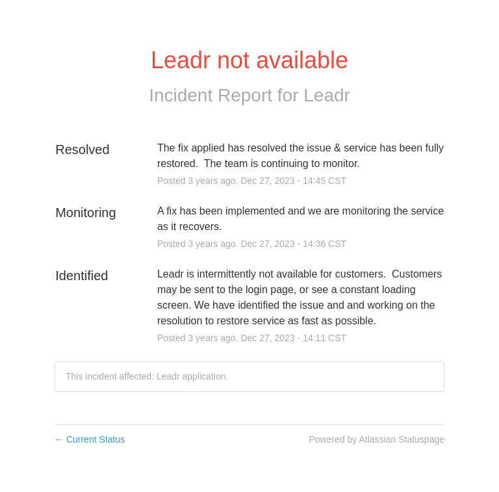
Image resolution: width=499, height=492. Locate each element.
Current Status (90, 439)
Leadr (326, 95)
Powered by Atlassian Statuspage (376, 439)
